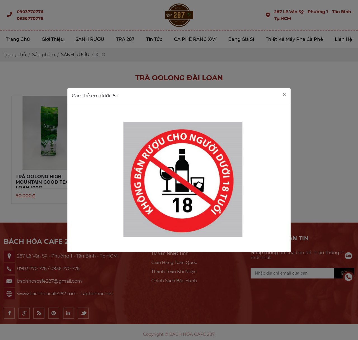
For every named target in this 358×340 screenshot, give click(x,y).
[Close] (284, 95)
